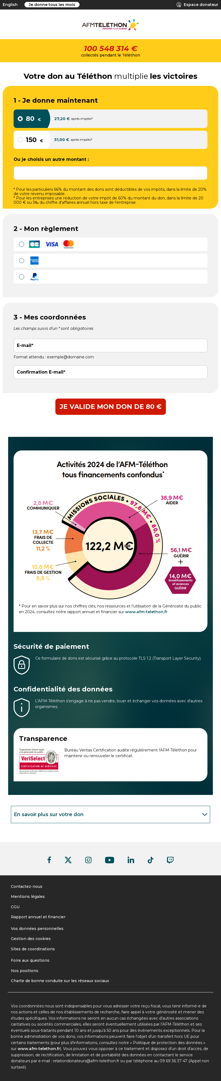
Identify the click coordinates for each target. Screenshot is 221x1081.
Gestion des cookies (31, 938)
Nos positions (24, 970)
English (10, 4)
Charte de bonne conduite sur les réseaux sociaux (60, 980)
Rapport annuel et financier (38, 916)
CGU (15, 906)
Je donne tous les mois (52, 4)
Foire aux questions (30, 960)
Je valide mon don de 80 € (111, 407)
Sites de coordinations (33, 949)
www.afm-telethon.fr (146, 611)
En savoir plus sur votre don (111, 814)
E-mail (24, 345)
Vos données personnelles (37, 928)
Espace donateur (197, 5)
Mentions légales (28, 896)
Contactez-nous (26, 886)
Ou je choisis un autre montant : (51, 159)
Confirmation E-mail (40, 372)
